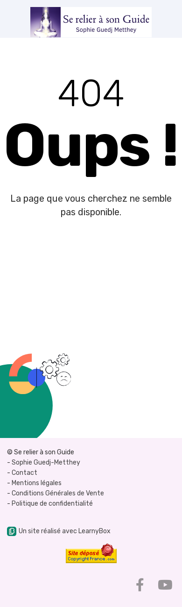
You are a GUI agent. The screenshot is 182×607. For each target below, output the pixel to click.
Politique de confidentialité (52, 504)
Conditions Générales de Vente (58, 493)
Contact (24, 473)
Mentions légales (37, 483)
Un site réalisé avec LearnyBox (59, 531)
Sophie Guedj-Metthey (46, 462)
